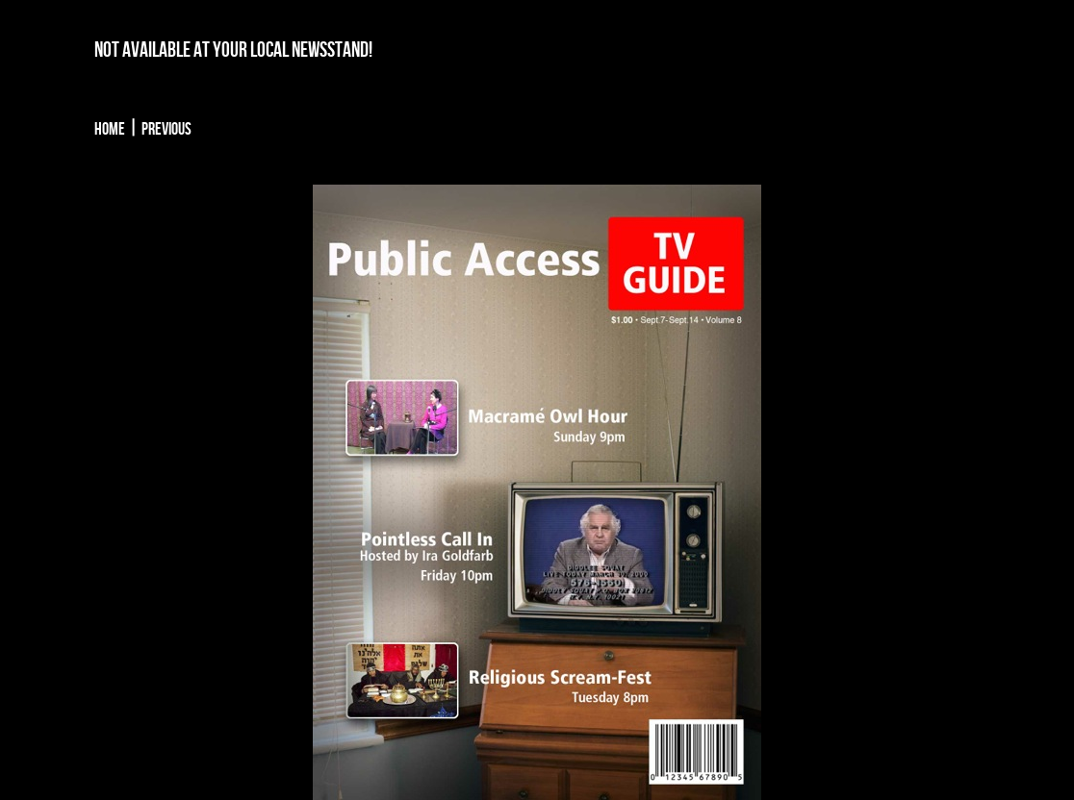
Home (109, 129)
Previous (166, 129)
